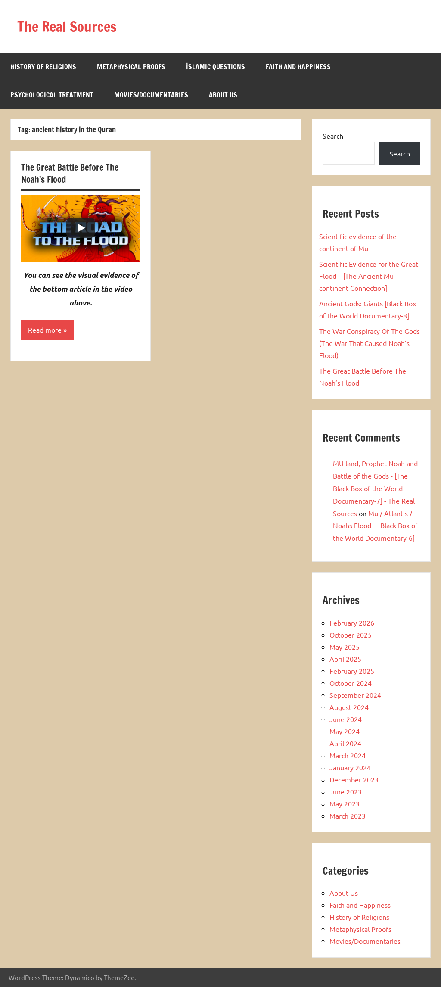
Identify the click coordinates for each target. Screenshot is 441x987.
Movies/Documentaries (151, 95)
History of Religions (43, 67)
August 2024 (349, 707)
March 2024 (347, 755)
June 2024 (345, 719)
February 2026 (351, 622)
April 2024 (345, 743)
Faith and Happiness (298, 67)
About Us (223, 95)
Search (333, 135)
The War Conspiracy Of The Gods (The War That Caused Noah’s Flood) (369, 343)
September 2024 (355, 695)
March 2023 (347, 815)
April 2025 (345, 658)
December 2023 (354, 779)
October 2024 (350, 683)
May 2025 (344, 646)
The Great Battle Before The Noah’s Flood (69, 173)
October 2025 (350, 634)
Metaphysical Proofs (131, 67)
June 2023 (345, 791)
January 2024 (350, 767)
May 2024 (344, 731)
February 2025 (351, 670)
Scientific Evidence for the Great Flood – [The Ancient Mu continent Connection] (368, 275)
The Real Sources (72, 26)
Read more (45, 330)
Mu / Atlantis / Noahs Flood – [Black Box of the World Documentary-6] (375, 525)
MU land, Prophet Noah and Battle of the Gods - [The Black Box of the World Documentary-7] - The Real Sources (375, 488)
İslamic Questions (215, 67)
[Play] (80, 228)
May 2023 (344, 803)
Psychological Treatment (51, 95)
